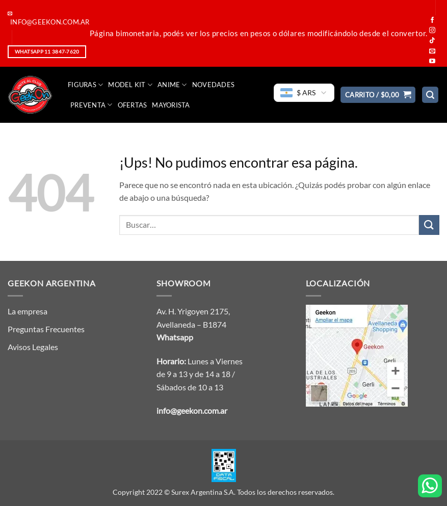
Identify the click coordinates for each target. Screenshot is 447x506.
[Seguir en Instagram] (432, 30)
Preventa (91, 105)
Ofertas (132, 105)
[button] (378, 95)
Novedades (213, 85)
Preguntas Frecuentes (46, 329)
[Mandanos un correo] (432, 51)
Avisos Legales (33, 347)
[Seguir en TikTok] (432, 40)
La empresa (27, 311)
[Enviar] (429, 225)
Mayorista (171, 105)
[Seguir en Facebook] (432, 20)
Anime (172, 85)
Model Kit (130, 85)
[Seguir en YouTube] (432, 61)
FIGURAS (85, 85)
